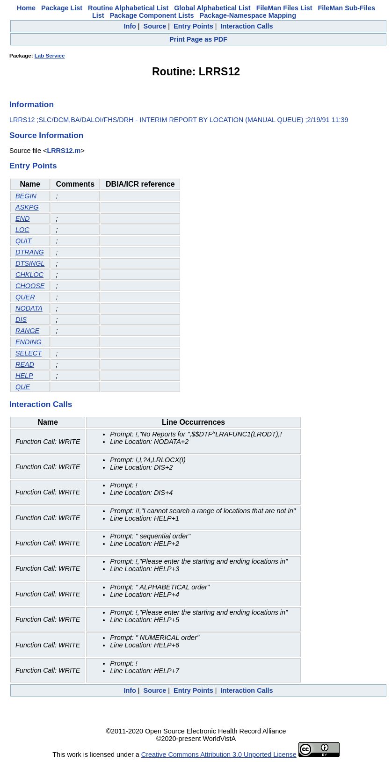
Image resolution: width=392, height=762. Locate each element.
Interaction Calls (247, 26)
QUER (25, 297)
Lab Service (50, 55)
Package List (61, 8)
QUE (22, 387)
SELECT (28, 353)
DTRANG (29, 252)
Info (129, 26)
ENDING (28, 342)
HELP (24, 375)
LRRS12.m (63, 150)
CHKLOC (29, 274)
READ (24, 364)
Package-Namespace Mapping (248, 15)
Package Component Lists (152, 15)
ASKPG (27, 207)
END (22, 218)
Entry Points (193, 26)
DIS (21, 319)
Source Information (46, 135)
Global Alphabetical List (212, 8)
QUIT (23, 241)
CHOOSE (29, 286)
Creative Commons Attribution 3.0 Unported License (219, 754)
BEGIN (25, 196)
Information (31, 104)
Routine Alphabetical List (128, 8)
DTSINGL (29, 263)
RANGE (27, 330)
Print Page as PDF (198, 39)
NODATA (29, 308)
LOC (22, 229)
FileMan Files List (284, 8)
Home (26, 8)
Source (155, 26)
